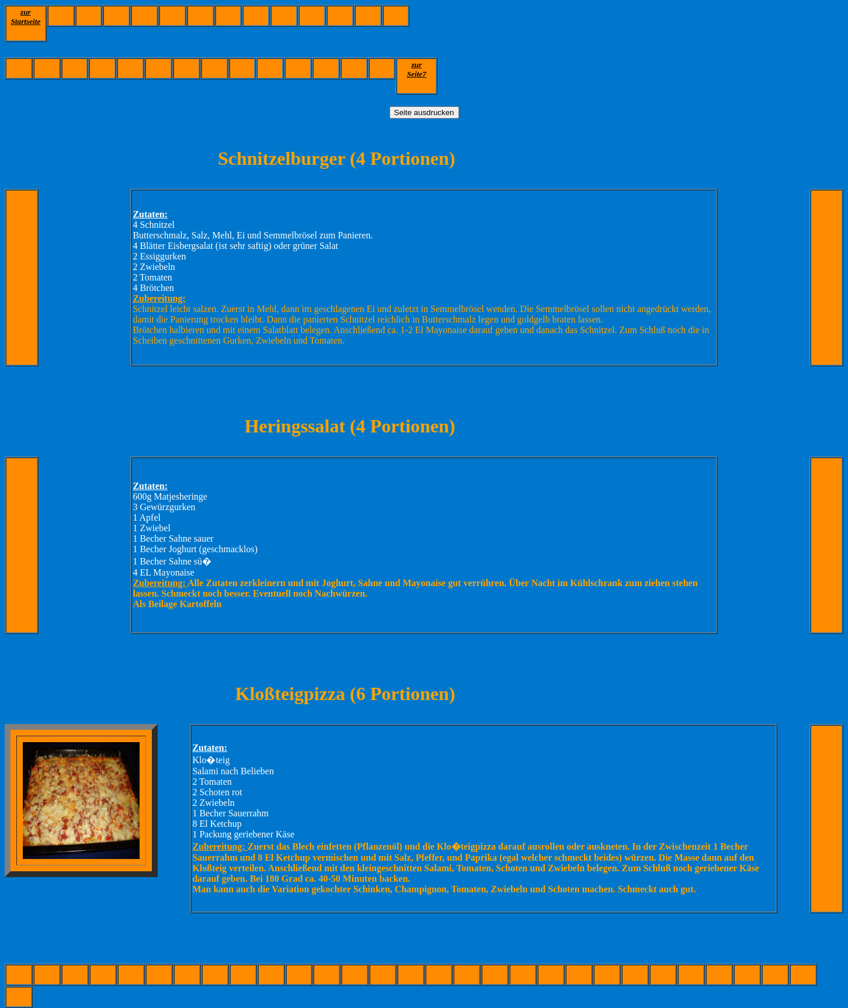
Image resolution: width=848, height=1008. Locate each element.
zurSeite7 (416, 69)
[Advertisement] (622, 31)
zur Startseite (25, 17)
